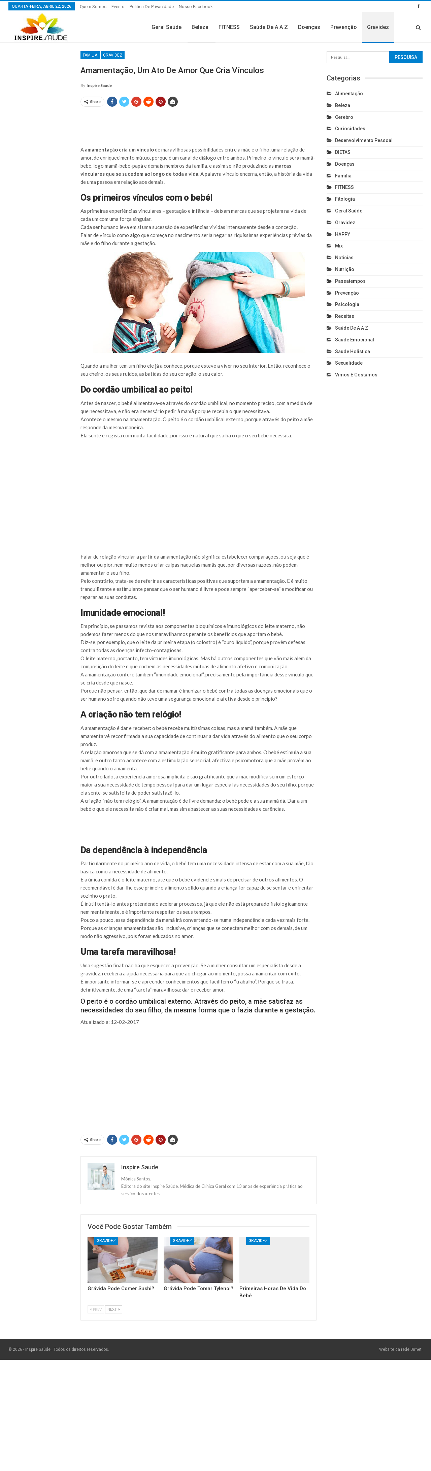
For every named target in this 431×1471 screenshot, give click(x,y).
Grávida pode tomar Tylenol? (198, 1288)
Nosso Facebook (196, 6)
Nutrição (344, 269)
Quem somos (93, 6)
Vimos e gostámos (356, 374)
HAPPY (342, 234)
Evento (118, 6)
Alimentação (349, 93)
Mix (339, 245)
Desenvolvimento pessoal (364, 140)
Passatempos (350, 281)
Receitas (344, 316)
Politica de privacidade (152, 6)
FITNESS (229, 27)
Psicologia (347, 304)
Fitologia (345, 199)
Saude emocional (354, 339)
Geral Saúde (166, 27)
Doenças (309, 27)
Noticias (344, 257)
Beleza (200, 27)
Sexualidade (349, 363)
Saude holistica (352, 351)
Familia (90, 55)
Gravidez (378, 27)
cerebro (344, 117)
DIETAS (343, 152)
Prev (96, 1309)
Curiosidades (350, 128)
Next (113, 1309)
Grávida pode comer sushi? (121, 1288)
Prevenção (343, 27)
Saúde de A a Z (269, 27)
